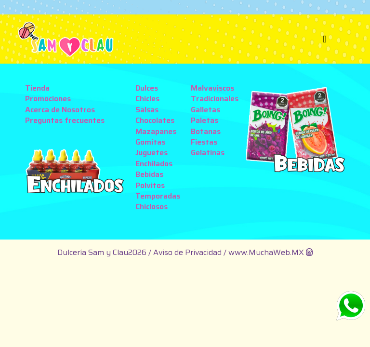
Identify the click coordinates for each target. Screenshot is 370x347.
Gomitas (150, 142)
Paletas (204, 120)
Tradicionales (214, 99)
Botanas (206, 131)
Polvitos (150, 185)
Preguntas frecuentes (65, 120)
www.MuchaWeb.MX (266, 252)
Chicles (147, 99)
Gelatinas (208, 153)
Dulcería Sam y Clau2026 (101, 252)
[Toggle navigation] (325, 39)
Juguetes (151, 153)
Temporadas (157, 196)
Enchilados (153, 164)
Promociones (48, 99)
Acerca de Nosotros (60, 110)
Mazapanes (155, 131)
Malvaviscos (212, 88)
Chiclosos (151, 206)
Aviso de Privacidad (188, 252)
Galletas (205, 110)
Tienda (37, 88)
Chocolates (154, 120)
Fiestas (204, 142)
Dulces (146, 88)
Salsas (147, 110)
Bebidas (149, 174)
